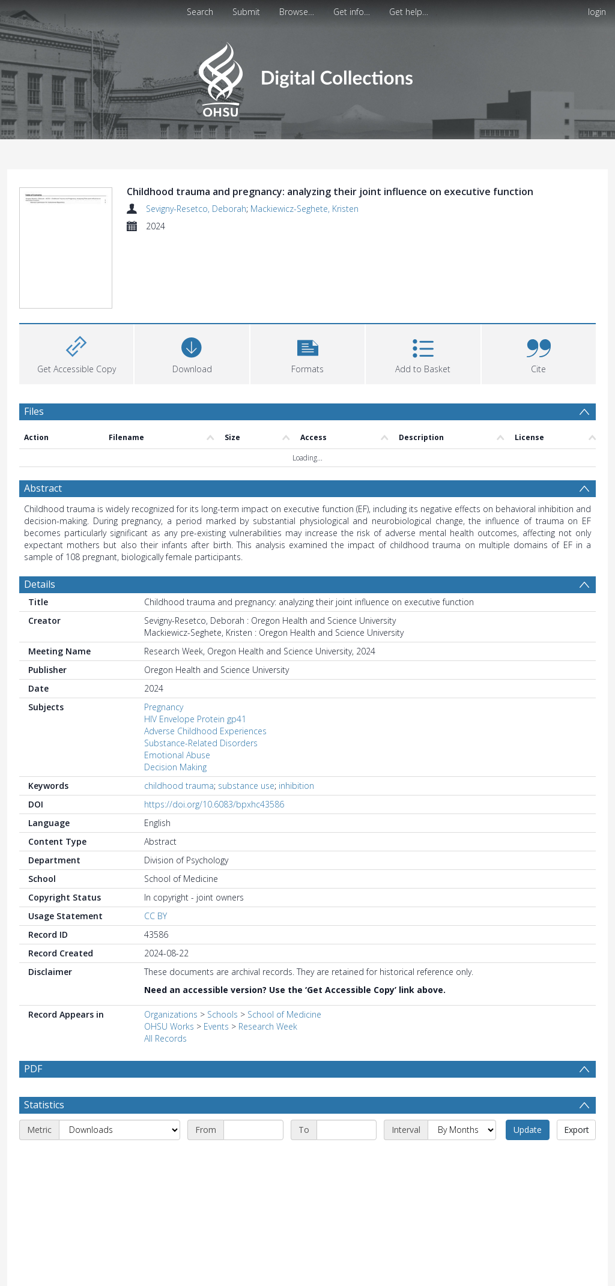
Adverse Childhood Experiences (205, 659)
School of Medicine (284, 942)
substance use (246, 713)
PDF (33, 996)
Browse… (296, 11)
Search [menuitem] (200, 11)
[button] (307, 280)
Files (34, 338)
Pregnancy (163, 635)
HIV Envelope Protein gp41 (195, 647)
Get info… (351, 11)
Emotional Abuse (177, 683)
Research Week (267, 954)
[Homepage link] (307, 76)
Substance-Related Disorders (201, 671)
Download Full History (547, 1275)
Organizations (171, 942)
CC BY (155, 844)
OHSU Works (169, 954)
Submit (246, 11)
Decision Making (175, 695)
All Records (165, 966)
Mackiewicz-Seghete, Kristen (304, 208)
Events (216, 954)
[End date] (347, 1058)
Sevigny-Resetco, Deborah (196, 208)
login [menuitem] (597, 11)
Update (528, 1057)
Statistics (44, 1032)
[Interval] (462, 1058)
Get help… (408, 11)
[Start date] (253, 1058)
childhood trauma (179, 713)
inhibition (296, 713)
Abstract (43, 416)
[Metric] (119, 1058)
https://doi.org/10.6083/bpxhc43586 (214, 732)
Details (39, 512)
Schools (222, 942)
